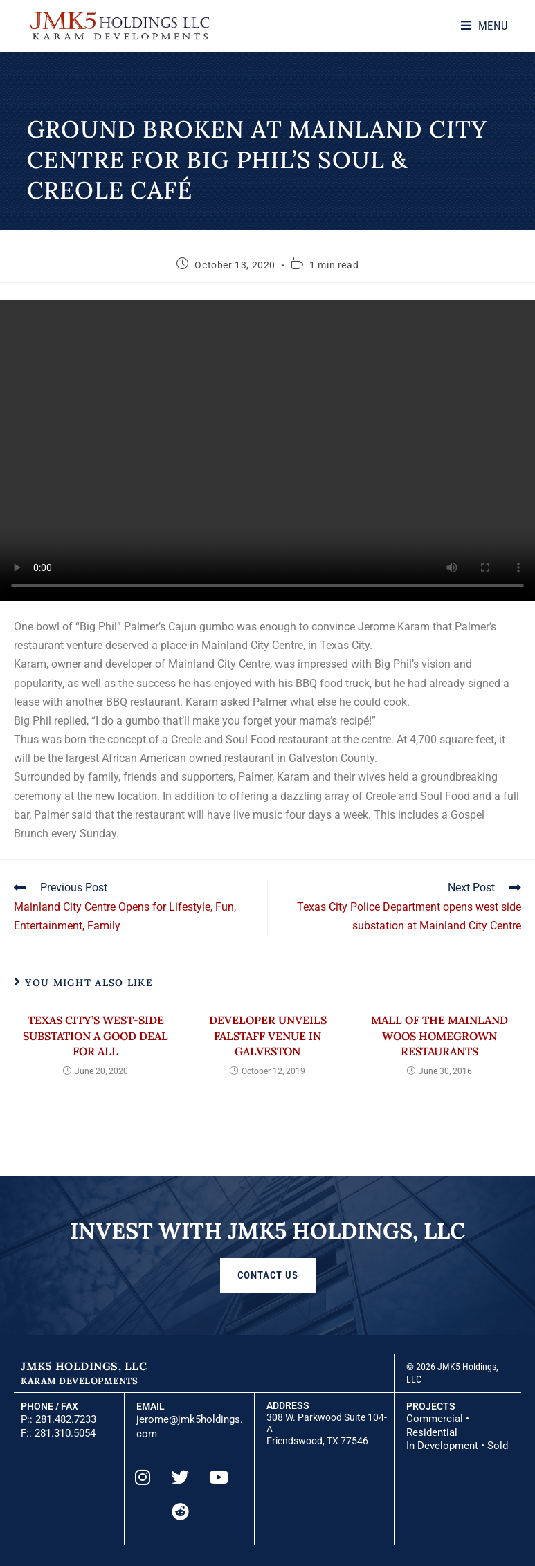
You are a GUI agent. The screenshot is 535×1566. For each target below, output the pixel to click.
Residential (431, 1432)
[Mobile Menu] (489, 25)
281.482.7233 (65, 1420)
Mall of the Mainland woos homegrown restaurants (439, 1036)
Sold (497, 1445)
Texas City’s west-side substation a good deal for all (95, 1036)
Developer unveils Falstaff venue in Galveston (268, 1036)
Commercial (434, 1420)
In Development (442, 1445)
